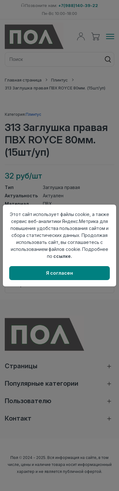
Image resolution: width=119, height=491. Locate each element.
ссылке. (62, 256)
